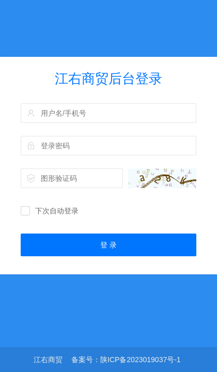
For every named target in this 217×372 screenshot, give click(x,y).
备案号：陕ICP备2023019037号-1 (126, 359)
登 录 (108, 245)
